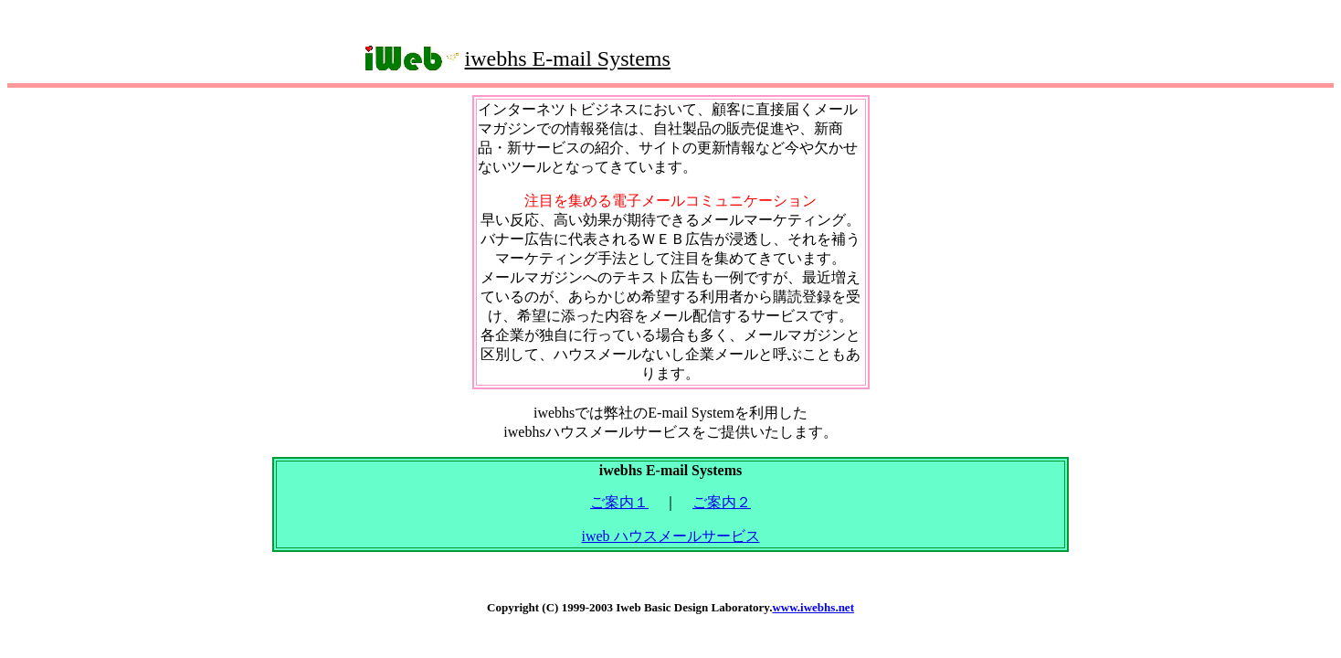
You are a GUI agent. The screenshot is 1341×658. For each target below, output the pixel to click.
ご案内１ (619, 502)
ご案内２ (721, 502)
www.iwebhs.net (813, 607)
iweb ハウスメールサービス (670, 536)
